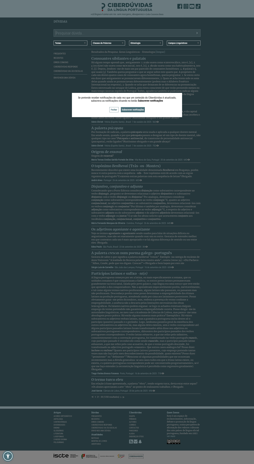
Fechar (114, 109)
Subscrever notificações (133, 109)
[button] (8, 456)
